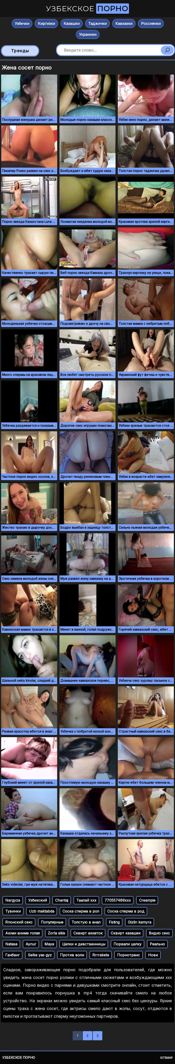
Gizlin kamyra (139, 922)
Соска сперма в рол (80, 911)
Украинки (87, 34)
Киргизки (46, 23)
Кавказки (123, 23)
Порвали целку (127, 944)
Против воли (72, 955)
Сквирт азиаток (88, 933)
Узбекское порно (18, 1057)
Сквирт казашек (126, 933)
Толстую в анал (86, 922)
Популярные (52, 922)
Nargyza (12, 900)
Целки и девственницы (83, 944)
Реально (157, 944)
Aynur (31, 944)
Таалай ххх (86, 900)
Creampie (147, 900)
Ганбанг (12, 955)
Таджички (97, 23)
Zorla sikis (56, 933)
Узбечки (22, 23)
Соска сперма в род (125, 911)
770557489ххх (118, 900)
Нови (153, 955)
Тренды (20, 50)
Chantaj (61, 900)
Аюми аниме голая (22, 933)
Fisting (114, 922)
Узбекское (87, 8)
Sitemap (166, 1057)
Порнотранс (128, 955)
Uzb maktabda (41, 911)
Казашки (72, 23)
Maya (49, 944)
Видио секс (159, 933)
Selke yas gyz (40, 955)
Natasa (11, 944)
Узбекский (37, 900)
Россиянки (151, 23)
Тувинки (13, 911)
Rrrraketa (100, 955)
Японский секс (19, 922)
